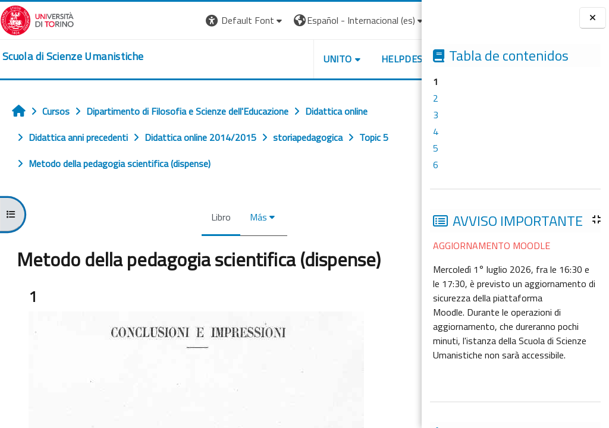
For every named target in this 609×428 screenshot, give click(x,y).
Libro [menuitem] (193, 217)
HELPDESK (349, 59)
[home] (72, 56)
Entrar (399, 20)
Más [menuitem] (231, 217)
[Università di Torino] (37, 19)
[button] (190, 20)
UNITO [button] (282, 59)
